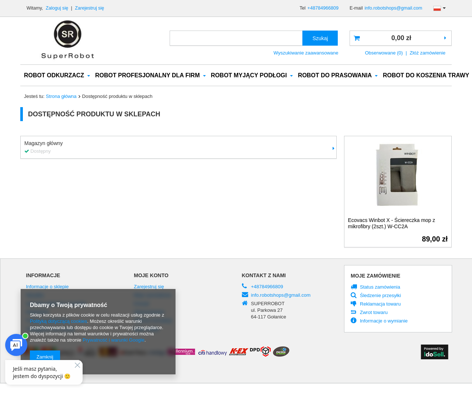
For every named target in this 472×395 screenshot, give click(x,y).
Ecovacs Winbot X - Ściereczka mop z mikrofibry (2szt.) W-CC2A (391, 224)
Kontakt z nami (264, 276)
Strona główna (61, 96)
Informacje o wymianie (383, 321)
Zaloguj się (57, 8)
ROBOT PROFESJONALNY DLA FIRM (147, 76)
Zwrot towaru (374, 312)
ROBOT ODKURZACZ (54, 76)
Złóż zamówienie (427, 53)
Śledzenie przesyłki (380, 296)
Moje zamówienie (375, 276)
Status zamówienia (380, 287)
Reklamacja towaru (380, 304)
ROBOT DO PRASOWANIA (335, 76)
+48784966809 (323, 8)
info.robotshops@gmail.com (393, 8)
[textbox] (236, 38)
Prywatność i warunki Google (114, 340)
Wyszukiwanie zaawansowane (306, 53)
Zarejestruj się (89, 8)
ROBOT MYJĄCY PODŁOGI (249, 76)
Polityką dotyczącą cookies (58, 321)
